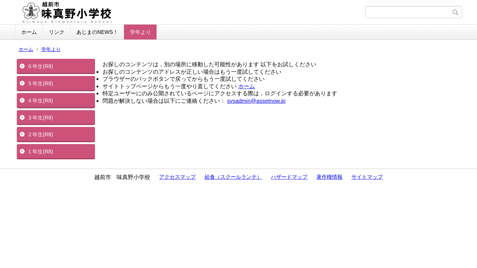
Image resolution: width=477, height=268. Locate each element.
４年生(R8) (40, 100)
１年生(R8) (40, 151)
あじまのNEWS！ (97, 32)
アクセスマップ (177, 177)
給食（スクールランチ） (233, 177)
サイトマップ (367, 177)
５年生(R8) (40, 83)
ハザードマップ (289, 177)
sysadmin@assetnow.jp (256, 101)
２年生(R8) (40, 134)
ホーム (29, 32)
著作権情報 (329, 177)
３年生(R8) (40, 118)
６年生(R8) (40, 66)
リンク (56, 32)
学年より (140, 32)
